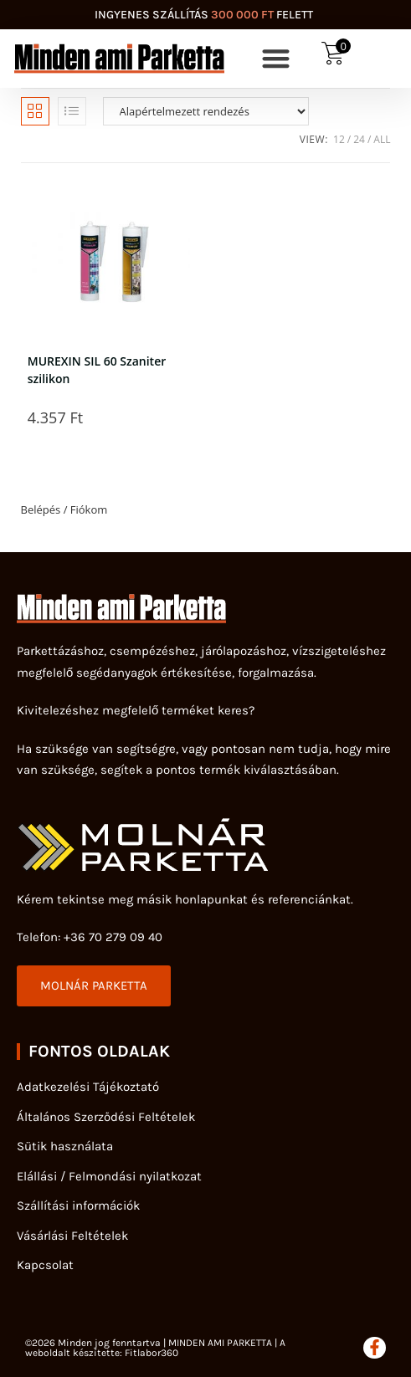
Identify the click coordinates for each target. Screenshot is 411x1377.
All (381, 139)
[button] (276, 59)
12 (339, 139)
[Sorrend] (206, 111)
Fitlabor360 (151, 1353)
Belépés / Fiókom (64, 509)
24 (359, 139)
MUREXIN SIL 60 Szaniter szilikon (97, 368)
